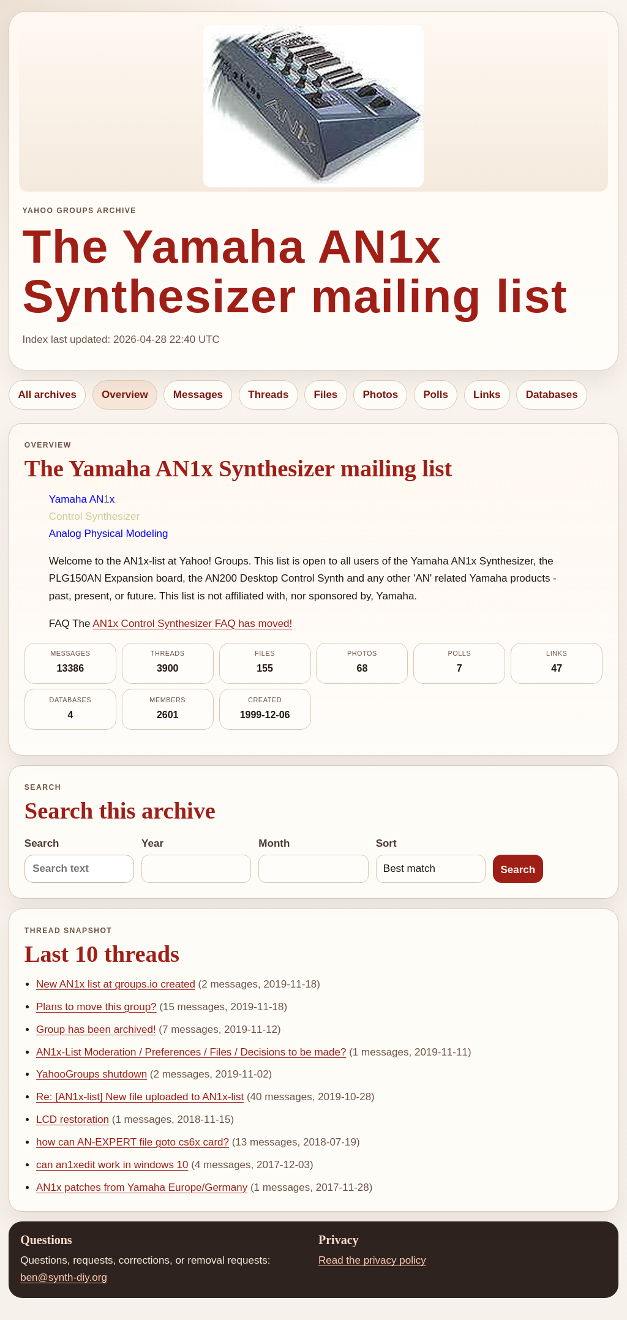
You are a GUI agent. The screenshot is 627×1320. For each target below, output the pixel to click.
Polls (435, 394)
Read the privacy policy (372, 1260)
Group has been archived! (96, 1029)
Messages (198, 394)
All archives (47, 394)
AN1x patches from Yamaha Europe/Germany (141, 1187)
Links (486, 394)
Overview (125, 394)
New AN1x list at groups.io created (115, 984)
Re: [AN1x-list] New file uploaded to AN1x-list (140, 1097)
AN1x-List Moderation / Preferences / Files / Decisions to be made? (191, 1052)
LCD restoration (72, 1119)
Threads (268, 394)
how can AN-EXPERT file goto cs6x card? (132, 1142)
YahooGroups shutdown (91, 1074)
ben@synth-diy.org (63, 1277)
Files (326, 394)
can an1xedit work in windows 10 (112, 1165)
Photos (380, 394)
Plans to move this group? (96, 1007)
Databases (552, 394)
